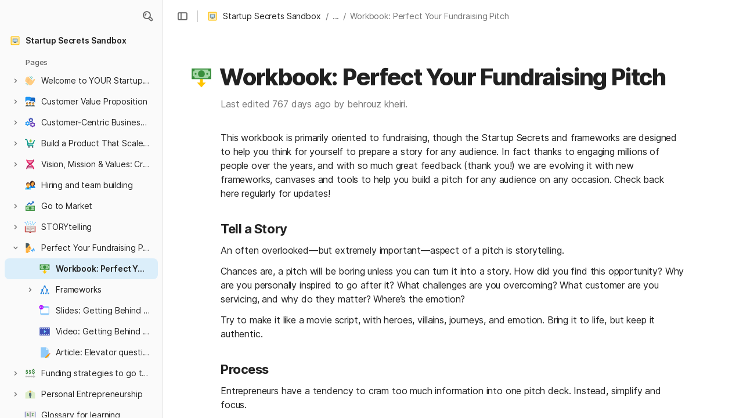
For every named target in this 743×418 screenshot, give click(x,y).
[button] (147, 16)
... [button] (336, 16)
